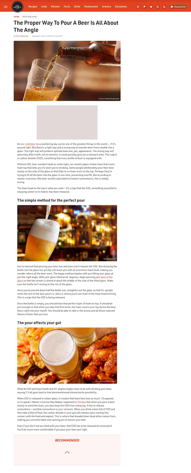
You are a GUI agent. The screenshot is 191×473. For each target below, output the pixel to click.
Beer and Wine (30, 17)
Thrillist (81, 401)
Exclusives (121, 6)
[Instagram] (138, 7)
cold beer (30, 143)
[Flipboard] (144, 7)
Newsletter (178, 6)
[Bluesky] (151, 7)
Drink (77, 6)
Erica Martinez (22, 36)
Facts (67, 6)
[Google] (158, 7)
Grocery (106, 6)
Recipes (32, 6)
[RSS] (164, 7)
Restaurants (91, 6)
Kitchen (55, 6)
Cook (44, 6)
